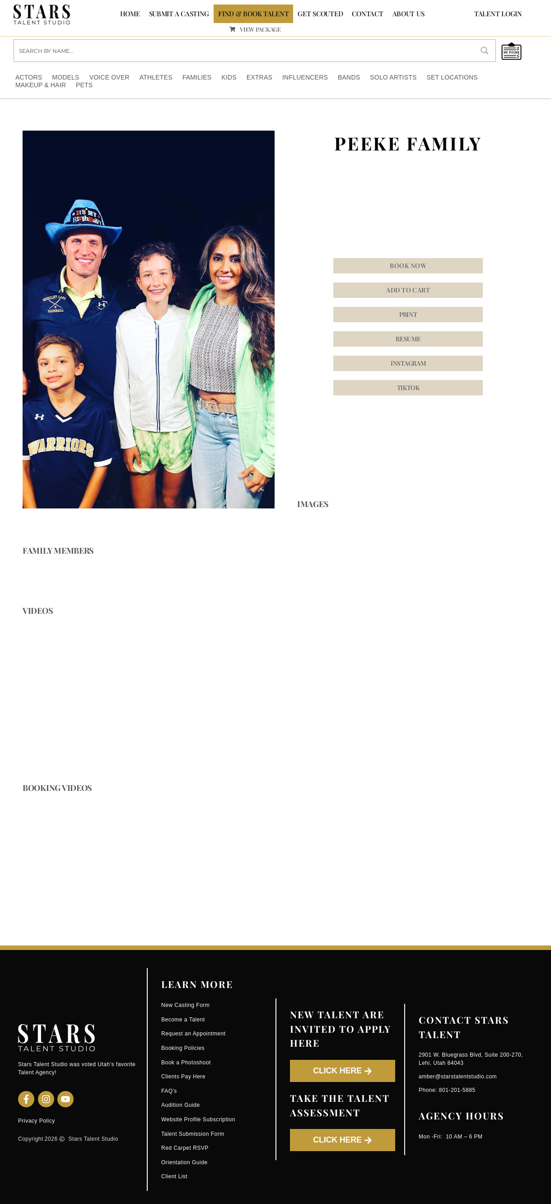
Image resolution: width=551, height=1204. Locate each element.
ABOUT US (408, 13)
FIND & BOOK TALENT (253, 13)
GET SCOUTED (320, 13)
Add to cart (408, 290)
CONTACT (367, 13)
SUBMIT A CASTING (179, 13)
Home (130, 13)
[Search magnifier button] (484, 50)
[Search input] (244, 50)
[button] (408, 363)
